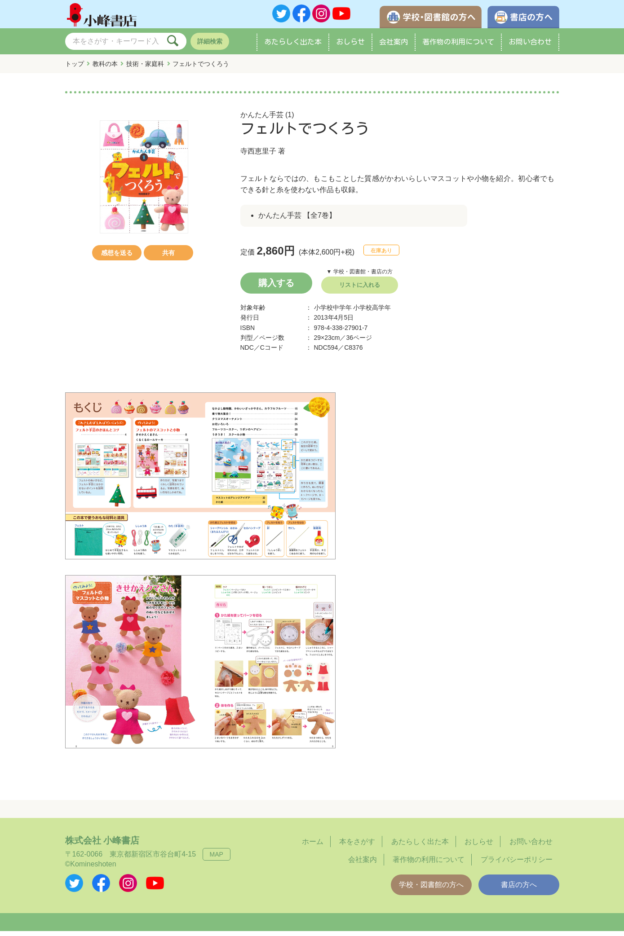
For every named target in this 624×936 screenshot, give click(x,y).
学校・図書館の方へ (431, 889)
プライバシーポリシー (517, 864)
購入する (276, 288)
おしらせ (350, 46)
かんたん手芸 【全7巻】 (297, 220)
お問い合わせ (530, 46)
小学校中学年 (333, 312)
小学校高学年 (372, 312)
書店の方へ (519, 889)
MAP (216, 859)
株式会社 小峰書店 (102, 845)
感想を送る (117, 257)
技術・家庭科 (145, 68)
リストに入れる (359, 289)
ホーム (312, 846)
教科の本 (105, 68)
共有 (168, 257)
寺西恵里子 (258, 156)
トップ (74, 68)
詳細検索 (209, 46)
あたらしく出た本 (293, 46)
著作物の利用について (458, 46)
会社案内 (393, 46)
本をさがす (357, 846)
